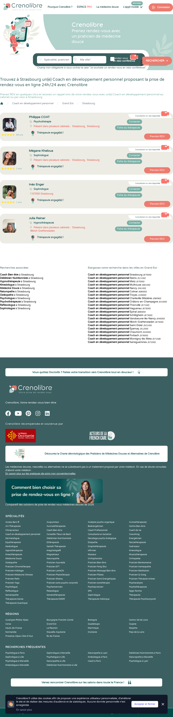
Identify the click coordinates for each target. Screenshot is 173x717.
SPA (90, 591)
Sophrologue (94, 595)
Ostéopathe (11, 562)
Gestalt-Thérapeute (56, 546)
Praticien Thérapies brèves (142, 579)
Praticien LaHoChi (55, 570)
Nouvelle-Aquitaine (56, 632)
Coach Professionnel (97, 530)
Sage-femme (135, 591)
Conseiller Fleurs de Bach (59, 534)
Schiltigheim (120, 315)
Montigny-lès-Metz (124, 338)
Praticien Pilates (96, 575)
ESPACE (84, 7)
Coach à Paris (94, 661)
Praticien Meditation (139, 570)
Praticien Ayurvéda (56, 562)
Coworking (134, 534)
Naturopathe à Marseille (141, 657)
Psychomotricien (55, 587)
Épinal (116, 311)
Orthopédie (134, 558)
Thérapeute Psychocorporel (142, 599)
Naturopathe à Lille (56, 661)
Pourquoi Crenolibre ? (60, 7)
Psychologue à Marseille (17, 661)
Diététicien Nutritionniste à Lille (62, 665)
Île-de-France (53, 636)
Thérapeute (134, 595)
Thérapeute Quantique (16, 603)
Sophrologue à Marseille (58, 653)
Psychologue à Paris (15, 653)
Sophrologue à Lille (14, 657)
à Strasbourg (17, 274)
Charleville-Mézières (124, 298)
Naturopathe (53, 558)
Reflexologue (11, 591)
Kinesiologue (135, 550)
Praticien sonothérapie (99, 583)
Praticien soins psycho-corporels (62, 583)
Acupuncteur (53, 522)
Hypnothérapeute (14, 550)
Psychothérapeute (138, 587)
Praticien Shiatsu (55, 579)
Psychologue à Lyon (138, 661)
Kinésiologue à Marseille (17, 665)
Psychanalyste (136, 583)
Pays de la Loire (136, 632)
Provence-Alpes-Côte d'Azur (19, 636)
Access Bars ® (12, 522)
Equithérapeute (13, 542)
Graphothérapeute (97, 546)
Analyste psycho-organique (101, 522)
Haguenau (119, 308)
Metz (116, 281)
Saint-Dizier (120, 325)
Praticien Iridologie (14, 570)
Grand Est (67, 103)
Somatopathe (12, 595)
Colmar (117, 291)
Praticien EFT (53, 566)
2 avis (19, 168)
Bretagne (92, 620)
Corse (8, 624)
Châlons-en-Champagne (127, 301)
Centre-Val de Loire (138, 620)
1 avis (19, 202)
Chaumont (119, 332)
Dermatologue (12, 538)
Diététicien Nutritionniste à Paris (145, 653)
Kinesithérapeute (13, 554)
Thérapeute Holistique (98, 599)
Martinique (93, 628)
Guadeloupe (94, 624)
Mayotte (133, 628)
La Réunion (52, 628)
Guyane (132, 624)
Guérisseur (134, 546)
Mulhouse (119, 284)
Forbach (118, 335)
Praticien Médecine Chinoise (19, 575)
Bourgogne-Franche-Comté (60, 620)
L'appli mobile (133, 6)
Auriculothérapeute (56, 526)
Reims (116, 278)
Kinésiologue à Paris (97, 657)
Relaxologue (53, 591)
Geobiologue (11, 546)
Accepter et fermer (144, 704)
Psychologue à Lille (56, 657)
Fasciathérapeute (137, 542)
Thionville (118, 305)
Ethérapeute (53, 542)
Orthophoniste (95, 558)
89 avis (19, 135)
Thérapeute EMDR (56, 599)
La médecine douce (107, 7)
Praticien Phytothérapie (58, 575)
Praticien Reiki (12, 579)
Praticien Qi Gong (137, 575)
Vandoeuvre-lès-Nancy (126, 318)
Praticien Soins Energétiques (102, 579)
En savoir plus (24, 709)
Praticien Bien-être (97, 562)
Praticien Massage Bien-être (102, 570)
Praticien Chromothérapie (17, 566)
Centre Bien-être (137, 526)
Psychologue (11, 587)
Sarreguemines (122, 342)
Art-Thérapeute (13, 526)
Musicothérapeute (138, 554)
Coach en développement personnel (32, 103)
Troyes (117, 295)
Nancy (117, 288)
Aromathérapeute (138, 522)
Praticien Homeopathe (140, 566)
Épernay (118, 328)
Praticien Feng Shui (97, 566)
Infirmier (92, 550)
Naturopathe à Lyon (97, 653)
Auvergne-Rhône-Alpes (16, 620)
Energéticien (135, 538)
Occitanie (92, 632)
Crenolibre (12, 402)
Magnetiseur (53, 554)
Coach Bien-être (54, 530)
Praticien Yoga (12, 583)
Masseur (92, 554)
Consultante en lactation (99, 534)
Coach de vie (135, 530)
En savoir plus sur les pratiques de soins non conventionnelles (40, 473)
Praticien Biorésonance (140, 562)
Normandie (10, 632)
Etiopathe (92, 542)
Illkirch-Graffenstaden (125, 321)
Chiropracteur (12, 530)
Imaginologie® (54, 550)
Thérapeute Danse (14, 599)
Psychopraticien (95, 587)
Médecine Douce (13, 558)
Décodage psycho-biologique (102, 538)
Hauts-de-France (13, 628)
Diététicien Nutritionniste (59, 538)
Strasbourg (88, 103)
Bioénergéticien (95, 526)
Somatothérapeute (56, 595)
